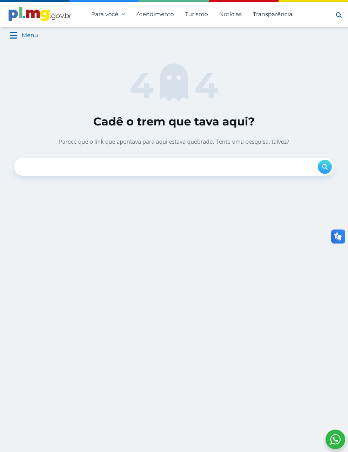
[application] (121, 14)
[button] (338, 15)
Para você (108, 14)
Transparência (272, 14)
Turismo (196, 14)
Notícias (230, 14)
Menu (30, 35)
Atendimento (155, 14)
